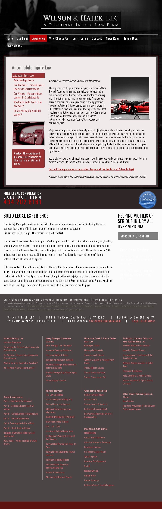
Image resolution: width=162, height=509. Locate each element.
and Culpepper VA (76, 309)
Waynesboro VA (19, 309)
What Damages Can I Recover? (59, 345)
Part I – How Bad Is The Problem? (18, 401)
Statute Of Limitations (55, 472)
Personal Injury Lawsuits (56, 380)
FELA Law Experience (54, 394)
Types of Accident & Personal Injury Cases (99, 361)
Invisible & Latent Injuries (95, 428)
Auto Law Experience (24, 80)
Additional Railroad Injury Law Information (58, 410)
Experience (38, 38)
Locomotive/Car (91, 470)
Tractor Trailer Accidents (94, 372)
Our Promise (80, 38)
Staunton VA (32, 309)
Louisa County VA (69, 306)
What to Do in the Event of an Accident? (28, 104)
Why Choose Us (59, 38)
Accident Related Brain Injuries (136, 345)
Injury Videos (14, 45)
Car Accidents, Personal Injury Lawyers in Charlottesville (28, 87)
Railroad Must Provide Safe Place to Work (61, 445)
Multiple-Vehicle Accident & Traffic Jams (138, 364)
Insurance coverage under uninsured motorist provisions (61, 366)
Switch (87, 466)
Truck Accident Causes (94, 367)
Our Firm (22, 38)
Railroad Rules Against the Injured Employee (60, 453)
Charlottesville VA (35, 306)
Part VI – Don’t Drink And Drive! (17, 428)
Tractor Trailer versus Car (95, 377)
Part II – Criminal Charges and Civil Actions (19, 407)
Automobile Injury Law (23, 75)
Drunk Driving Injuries (13, 397)
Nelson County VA (119, 306)
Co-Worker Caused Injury (95, 451)
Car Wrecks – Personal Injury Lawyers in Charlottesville (28, 95)
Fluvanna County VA (85, 306)
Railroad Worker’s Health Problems (99, 485)
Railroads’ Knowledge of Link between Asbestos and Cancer (139, 407)
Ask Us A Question (135, 236)
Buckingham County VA (136, 306)
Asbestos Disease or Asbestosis (97, 442)
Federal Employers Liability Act (59, 399)
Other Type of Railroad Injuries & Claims (138, 395)
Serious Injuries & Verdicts (95, 404)
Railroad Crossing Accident (57, 459)
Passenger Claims (91, 345)
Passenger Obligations (132, 370)
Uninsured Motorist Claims (57, 355)
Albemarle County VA (52, 306)
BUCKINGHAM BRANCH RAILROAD (60, 416)
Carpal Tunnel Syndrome (94, 437)
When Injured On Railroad (95, 390)
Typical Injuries (90, 456)
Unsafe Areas (90, 475)
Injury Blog (131, 38)
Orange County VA (45, 309)
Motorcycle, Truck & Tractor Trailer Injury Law (100, 340)
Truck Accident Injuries (94, 355)
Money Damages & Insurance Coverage (58, 340)
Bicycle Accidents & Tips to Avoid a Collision (138, 382)
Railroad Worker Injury (93, 394)
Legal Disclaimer (143, 321)
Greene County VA (61, 309)
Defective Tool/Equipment (95, 461)
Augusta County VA (102, 306)
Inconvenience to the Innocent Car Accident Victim (138, 356)
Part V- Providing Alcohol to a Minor (19, 423)
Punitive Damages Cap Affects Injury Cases (61, 374)
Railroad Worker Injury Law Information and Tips (57, 466)
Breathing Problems (92, 447)
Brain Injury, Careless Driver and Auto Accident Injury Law (137, 340)
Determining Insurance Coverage (60, 359)
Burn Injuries (128, 401)
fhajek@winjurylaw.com (105, 321)
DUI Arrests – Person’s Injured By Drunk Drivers (20, 442)
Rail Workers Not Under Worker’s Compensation (98, 415)
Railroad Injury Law (54, 390)
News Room (113, 38)
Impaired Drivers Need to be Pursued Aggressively (19, 434)
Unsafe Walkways (91, 480)
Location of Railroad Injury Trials (59, 431)
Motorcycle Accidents (93, 350)
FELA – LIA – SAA (53, 426)
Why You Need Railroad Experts (59, 477)
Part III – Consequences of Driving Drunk (21, 413)
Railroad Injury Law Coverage (58, 404)
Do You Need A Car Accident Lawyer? (27, 112)
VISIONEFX (96, 507)
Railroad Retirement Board (95, 408)
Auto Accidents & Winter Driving (137, 375)
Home (9, 38)
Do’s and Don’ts (90, 399)
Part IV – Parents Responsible (16, 418)
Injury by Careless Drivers (134, 350)
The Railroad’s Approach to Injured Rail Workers (60, 437)
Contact (97, 38)
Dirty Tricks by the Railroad (57, 421)
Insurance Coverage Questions (59, 350)
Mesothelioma (90, 432)
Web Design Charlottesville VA (76, 507)
